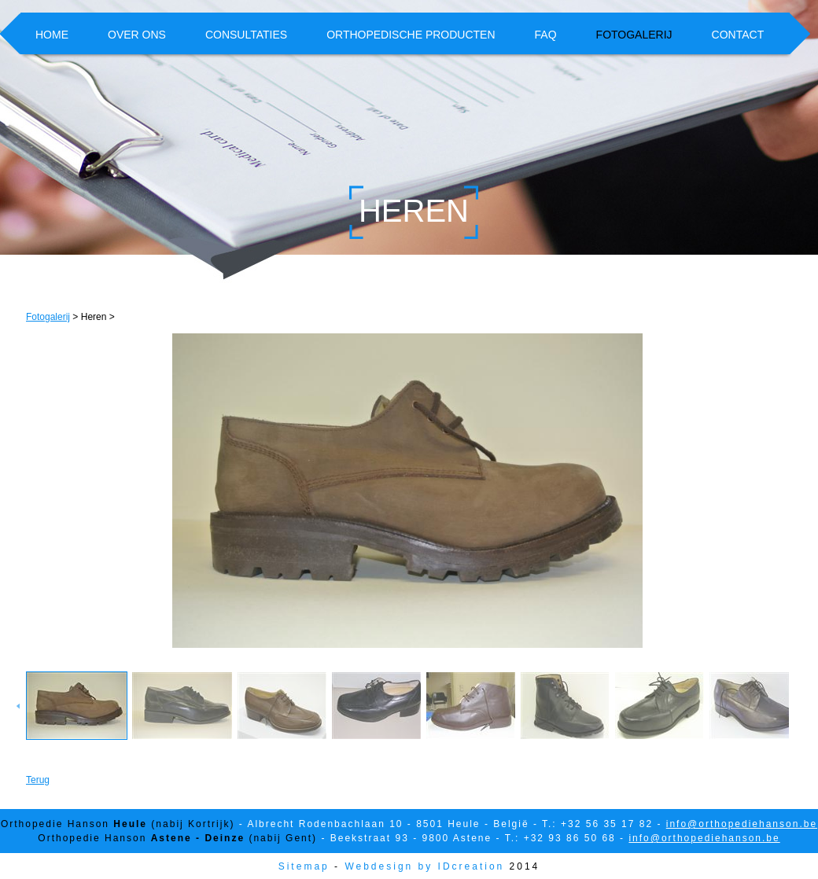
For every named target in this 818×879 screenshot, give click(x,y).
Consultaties (246, 34)
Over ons (137, 34)
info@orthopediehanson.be (741, 823)
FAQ (546, 34)
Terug (38, 779)
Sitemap (304, 866)
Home (51, 34)
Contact (738, 34)
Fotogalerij (634, 34)
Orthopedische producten (410, 34)
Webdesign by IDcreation (424, 866)
